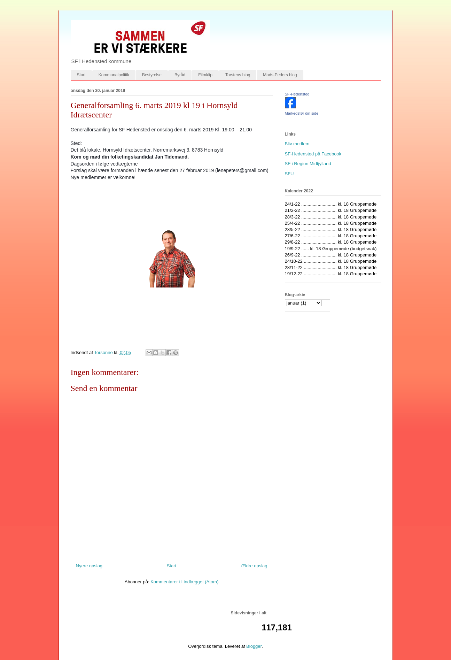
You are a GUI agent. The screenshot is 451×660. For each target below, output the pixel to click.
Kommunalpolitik (114, 74)
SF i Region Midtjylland (308, 163)
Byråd (179, 74)
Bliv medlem (297, 143)
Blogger (254, 646)
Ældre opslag (254, 565)
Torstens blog (237, 74)
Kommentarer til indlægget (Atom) (184, 581)
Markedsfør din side (302, 113)
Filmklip (205, 74)
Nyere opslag (89, 565)
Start (81, 74)
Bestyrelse (152, 74)
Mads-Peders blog (280, 74)
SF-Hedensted (297, 94)
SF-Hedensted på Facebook (313, 153)
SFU (289, 173)
